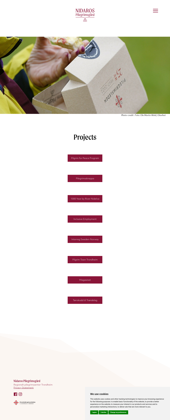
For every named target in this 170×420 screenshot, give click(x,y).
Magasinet (85, 279)
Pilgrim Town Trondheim (85, 259)
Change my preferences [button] (118, 412)
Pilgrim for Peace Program (85, 158)
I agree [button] (94, 412)
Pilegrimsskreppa (85, 178)
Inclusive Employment (85, 219)
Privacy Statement (24, 387)
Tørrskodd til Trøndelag (85, 300)
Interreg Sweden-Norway (85, 239)
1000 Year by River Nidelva (85, 198)
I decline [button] (103, 412)
